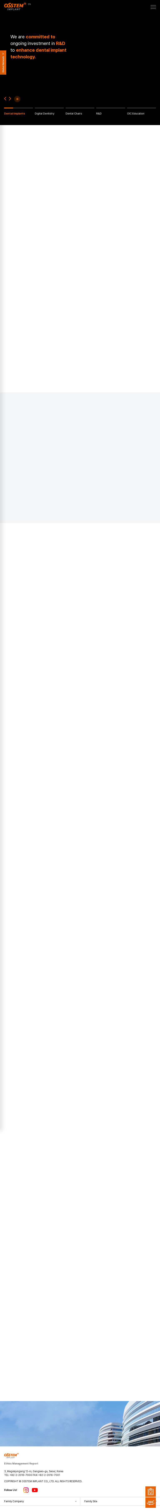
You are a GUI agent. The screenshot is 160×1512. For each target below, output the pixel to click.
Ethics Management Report (21, 1463)
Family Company (14, 1501)
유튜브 (35, 1490)
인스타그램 (26, 1490)
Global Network (3, 62)
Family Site (90, 1501)
